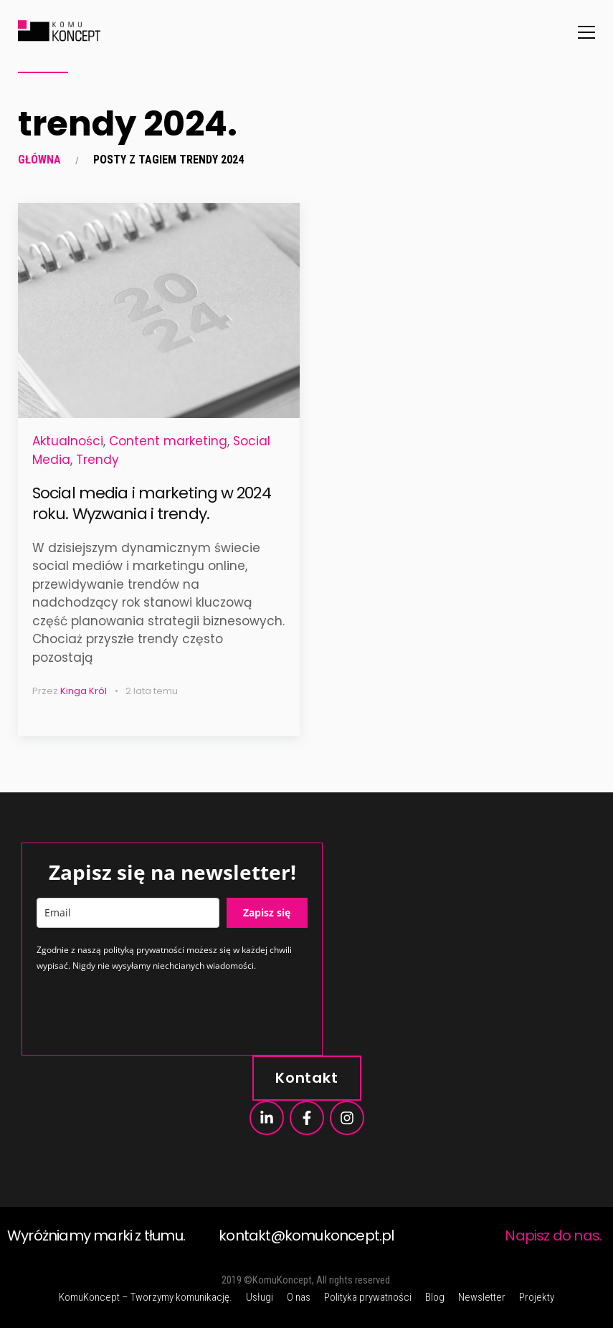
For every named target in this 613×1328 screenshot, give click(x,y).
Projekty (536, 1297)
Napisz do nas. (553, 1235)
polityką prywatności (143, 950)
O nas (298, 1297)
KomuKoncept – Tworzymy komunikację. (145, 1297)
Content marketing (168, 441)
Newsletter (481, 1297)
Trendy (97, 459)
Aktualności (67, 441)
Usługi (259, 1297)
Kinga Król (83, 691)
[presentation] (146, 1012)
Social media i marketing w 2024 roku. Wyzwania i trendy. (151, 503)
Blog (435, 1297)
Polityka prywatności (368, 1297)
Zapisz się (266, 912)
